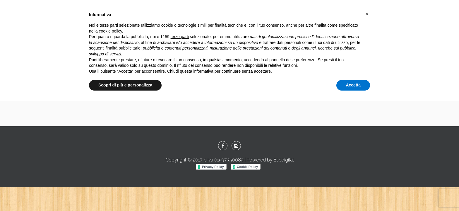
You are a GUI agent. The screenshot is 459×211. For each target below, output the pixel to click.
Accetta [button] (353, 85)
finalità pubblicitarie (123, 48)
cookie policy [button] (110, 31)
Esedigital (284, 160)
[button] (367, 14)
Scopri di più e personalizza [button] (125, 85)
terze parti (180, 36)
